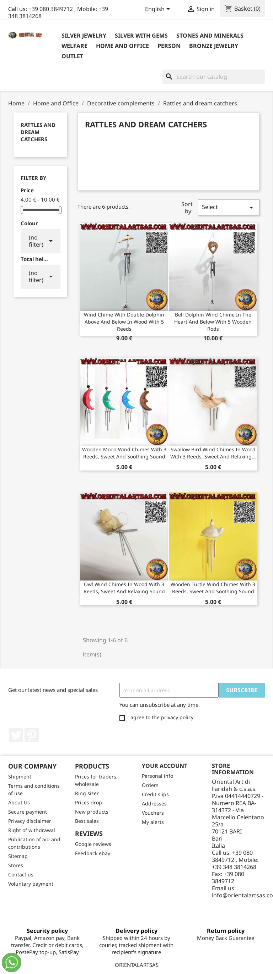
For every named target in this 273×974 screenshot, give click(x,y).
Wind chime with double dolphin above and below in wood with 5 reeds (124, 321)
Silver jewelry (83, 35)
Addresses (154, 803)
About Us (19, 802)
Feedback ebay (92, 853)
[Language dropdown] (158, 9)
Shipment (19, 776)
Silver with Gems (141, 35)
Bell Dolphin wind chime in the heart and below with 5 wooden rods (213, 321)
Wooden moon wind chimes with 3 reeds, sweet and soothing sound (124, 453)
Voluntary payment (30, 883)
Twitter (16, 735)
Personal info (157, 775)
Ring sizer (87, 793)
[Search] (213, 77)
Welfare (74, 46)
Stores (15, 865)
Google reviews (93, 844)
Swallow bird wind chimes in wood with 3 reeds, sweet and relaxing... (213, 453)
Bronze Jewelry (213, 46)
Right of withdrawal (31, 830)
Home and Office (122, 46)
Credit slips (155, 794)
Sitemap (18, 856)
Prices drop (88, 802)
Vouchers (153, 812)
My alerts (153, 822)
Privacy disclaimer (29, 821)
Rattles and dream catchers (38, 132)
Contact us (20, 874)
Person (169, 46)
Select (229, 207)
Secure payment (27, 811)
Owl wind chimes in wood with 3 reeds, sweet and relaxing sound (124, 588)
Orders (150, 785)
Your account (164, 766)
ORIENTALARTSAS (137, 964)
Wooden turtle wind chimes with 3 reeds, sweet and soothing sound (213, 588)
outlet (72, 56)
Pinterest (32, 735)
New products (91, 811)
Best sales (87, 821)
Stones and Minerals (209, 35)
